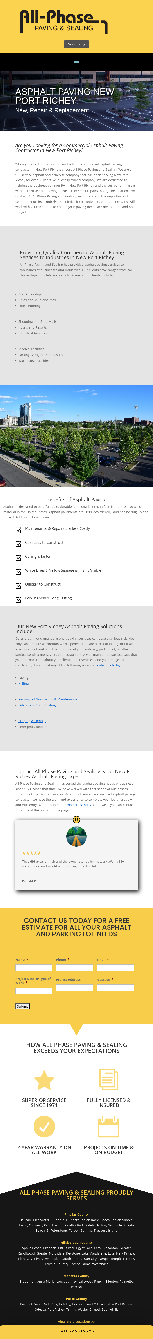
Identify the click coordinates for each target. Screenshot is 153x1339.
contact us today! (108, 665)
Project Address (68, 980)
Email (103, 960)
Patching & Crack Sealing (37, 705)
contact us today (78, 805)
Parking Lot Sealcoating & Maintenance (47, 699)
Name (21, 960)
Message (105, 980)
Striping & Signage (32, 721)
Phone (63, 960)
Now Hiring (76, 44)
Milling (23, 683)
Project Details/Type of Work (33, 981)
